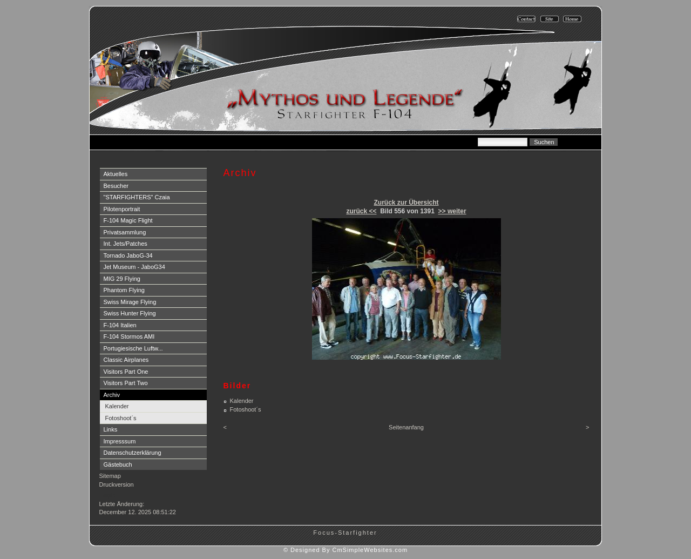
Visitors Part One (126, 371)
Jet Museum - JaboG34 (134, 267)
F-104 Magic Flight (128, 220)
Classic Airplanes (126, 359)
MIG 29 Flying (122, 278)
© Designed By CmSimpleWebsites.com (345, 550)
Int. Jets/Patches (125, 243)
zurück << (361, 211)
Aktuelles (116, 174)
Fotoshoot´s (121, 418)
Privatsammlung (125, 232)
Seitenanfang (406, 427)
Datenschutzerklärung (132, 452)
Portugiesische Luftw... (133, 348)
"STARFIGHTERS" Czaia (137, 197)
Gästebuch (118, 464)
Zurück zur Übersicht (406, 202)
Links (111, 429)
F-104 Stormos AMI (129, 336)
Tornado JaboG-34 (128, 255)
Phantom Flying (124, 290)
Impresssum (120, 441)
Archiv (112, 395)
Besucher (116, 186)
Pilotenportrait (122, 209)
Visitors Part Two (126, 383)
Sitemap (110, 476)
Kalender (117, 406)
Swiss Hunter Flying (130, 313)
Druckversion (116, 484)
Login (108, 495)
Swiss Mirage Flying (130, 302)
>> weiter (452, 211)
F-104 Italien (120, 325)
